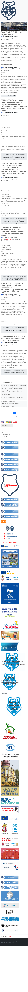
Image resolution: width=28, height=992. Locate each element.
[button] (24, 10)
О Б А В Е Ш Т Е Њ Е (8, 406)
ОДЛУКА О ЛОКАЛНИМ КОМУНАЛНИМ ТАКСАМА (12, 398)
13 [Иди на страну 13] (22, 413)
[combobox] (8, 693)
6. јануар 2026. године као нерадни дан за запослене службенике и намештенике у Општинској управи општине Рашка (12, 231)
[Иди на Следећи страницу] (27, 413)
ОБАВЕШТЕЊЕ (6, 65)
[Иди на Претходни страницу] (1, 413)
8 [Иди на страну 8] (9, 413)
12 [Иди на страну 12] (19, 413)
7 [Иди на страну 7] (7, 413)
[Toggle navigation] (26, 10)
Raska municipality (11, 942)
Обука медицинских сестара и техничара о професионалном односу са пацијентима (13, 338)
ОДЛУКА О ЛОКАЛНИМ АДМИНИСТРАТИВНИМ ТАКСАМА (11, 402)
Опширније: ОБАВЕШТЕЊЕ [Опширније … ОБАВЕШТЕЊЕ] (9, 95)
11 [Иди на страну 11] (16, 413)
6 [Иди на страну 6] (5, 413)
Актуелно (8, 38)
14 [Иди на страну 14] (24, 413)
